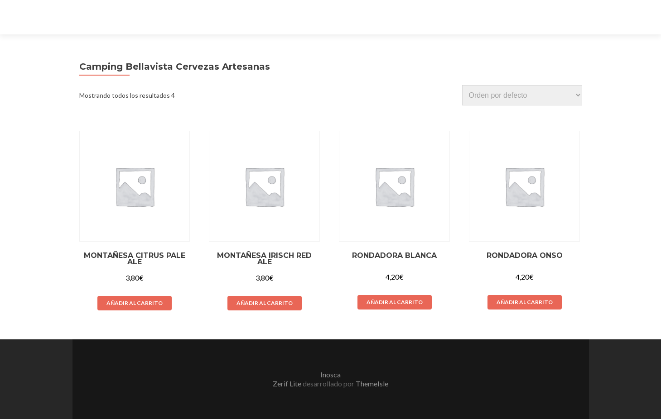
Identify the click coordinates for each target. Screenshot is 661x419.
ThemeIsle (372, 383)
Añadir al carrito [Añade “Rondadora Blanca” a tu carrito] (395, 302)
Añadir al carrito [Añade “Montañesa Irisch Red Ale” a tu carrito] (264, 303)
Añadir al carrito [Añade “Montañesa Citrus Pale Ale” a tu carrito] (134, 303)
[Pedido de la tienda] (522, 95)
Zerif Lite (288, 383)
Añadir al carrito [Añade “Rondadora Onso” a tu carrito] (525, 302)
